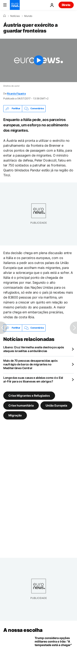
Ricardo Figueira (16, 93)
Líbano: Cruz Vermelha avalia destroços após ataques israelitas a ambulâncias (33, 349)
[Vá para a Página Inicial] (15, 5)
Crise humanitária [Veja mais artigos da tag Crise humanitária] (21, 405)
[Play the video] (38, 60)
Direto (66, 5)
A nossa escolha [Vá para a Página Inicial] (23, 630)
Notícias (15, 16)
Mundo (28, 16)
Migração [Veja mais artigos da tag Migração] (15, 415)
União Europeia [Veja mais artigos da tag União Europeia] (56, 405)
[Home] (4, 15)
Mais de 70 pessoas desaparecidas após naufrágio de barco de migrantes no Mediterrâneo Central (30, 364)
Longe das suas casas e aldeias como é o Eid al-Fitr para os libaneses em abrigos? (33, 379)
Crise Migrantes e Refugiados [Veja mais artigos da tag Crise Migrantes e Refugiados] (29, 395)
